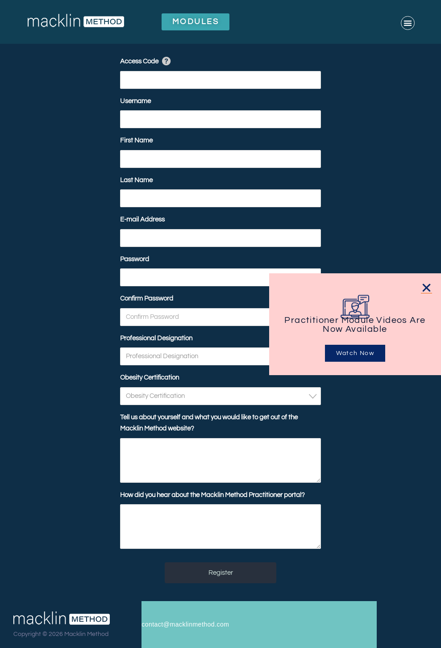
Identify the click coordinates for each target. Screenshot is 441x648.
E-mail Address (142, 219)
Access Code (139, 61)
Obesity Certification (149, 377)
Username (135, 101)
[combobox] (220, 356)
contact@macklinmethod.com (185, 624)
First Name (136, 140)
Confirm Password (146, 298)
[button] (408, 23)
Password (134, 259)
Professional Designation (156, 338)
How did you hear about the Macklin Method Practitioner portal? (212, 495)
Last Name (136, 180)
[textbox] (223, 356)
